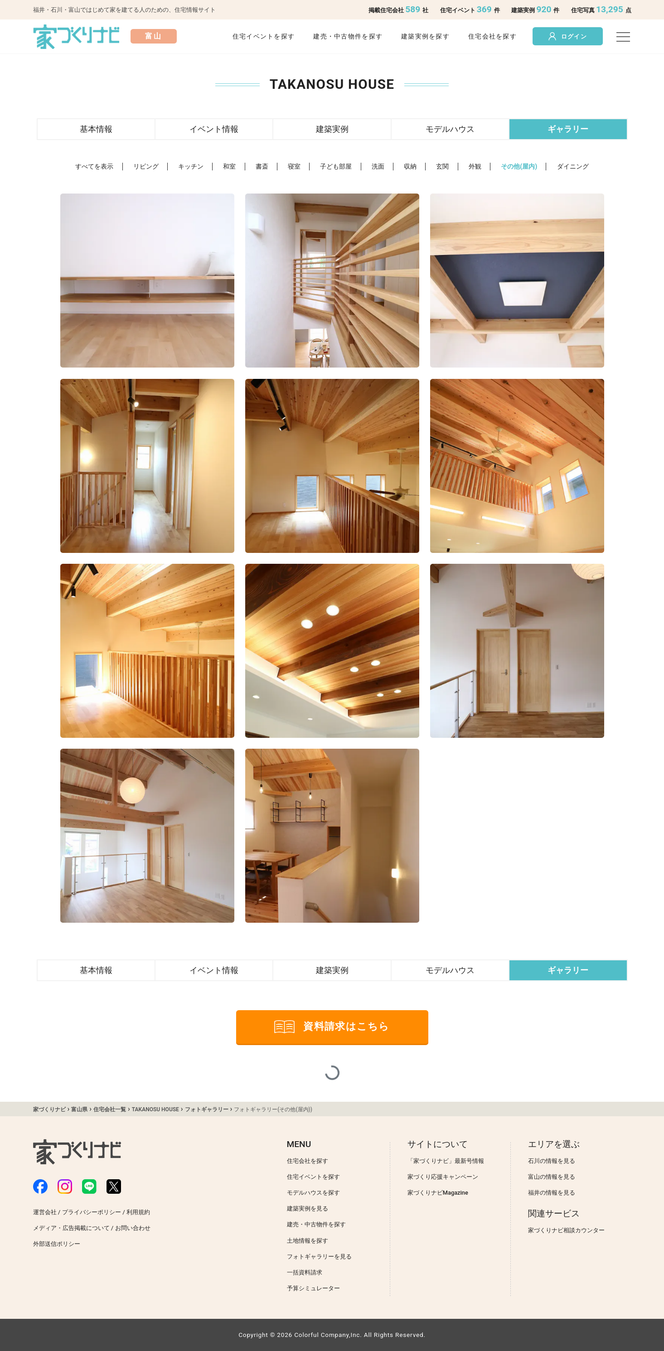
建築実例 (332, 129)
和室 (229, 166)
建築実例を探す (425, 36)
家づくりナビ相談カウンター (566, 1230)
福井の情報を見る (551, 1192)
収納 (410, 166)
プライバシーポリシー (91, 1212)
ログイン (567, 36)
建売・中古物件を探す (348, 36)
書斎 (262, 166)
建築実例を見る (307, 1208)
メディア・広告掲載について (71, 1228)
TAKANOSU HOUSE (155, 1109)
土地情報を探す (307, 1240)
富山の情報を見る (551, 1176)
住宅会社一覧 (109, 1109)
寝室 (294, 166)
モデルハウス (450, 129)
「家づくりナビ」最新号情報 (445, 1160)
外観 (475, 166)
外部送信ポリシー (56, 1243)
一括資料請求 (304, 1272)
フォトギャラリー (206, 1109)
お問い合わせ (132, 1228)
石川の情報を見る (551, 1160)
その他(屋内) (519, 166)
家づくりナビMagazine (437, 1192)
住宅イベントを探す (264, 36)
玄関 (442, 166)
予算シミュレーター (313, 1288)
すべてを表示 (94, 166)
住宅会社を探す (492, 36)
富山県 (79, 1109)
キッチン (191, 166)
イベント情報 (213, 129)
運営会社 (45, 1212)
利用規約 (138, 1212)
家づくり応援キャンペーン (442, 1176)
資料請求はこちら (331, 1026)
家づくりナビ (49, 1109)
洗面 (378, 166)
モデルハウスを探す (313, 1192)
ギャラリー (568, 129)
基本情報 (96, 129)
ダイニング (573, 166)
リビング (146, 166)
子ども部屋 (336, 166)
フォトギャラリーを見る (319, 1256)
